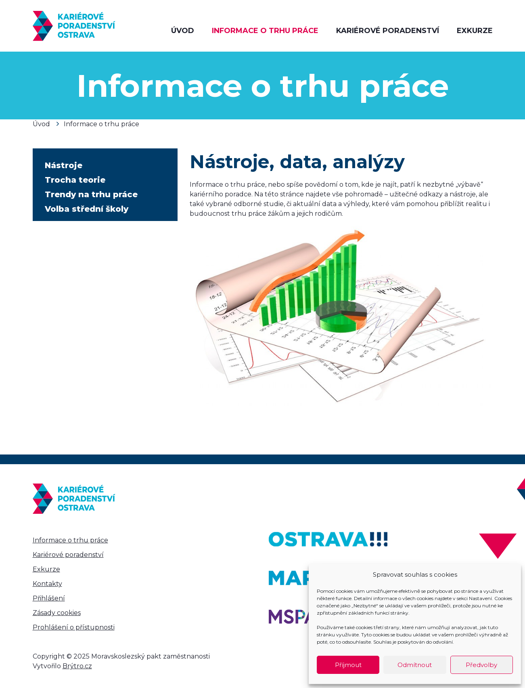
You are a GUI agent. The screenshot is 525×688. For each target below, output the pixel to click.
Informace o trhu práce (265, 30)
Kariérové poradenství (387, 30)
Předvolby (481, 665)
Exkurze (475, 30)
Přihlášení (49, 598)
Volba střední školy (86, 209)
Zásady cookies (57, 613)
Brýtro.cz (77, 666)
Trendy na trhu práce (91, 194)
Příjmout (348, 665)
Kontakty (47, 584)
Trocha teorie (75, 180)
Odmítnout (414, 665)
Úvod (182, 30)
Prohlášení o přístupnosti (74, 627)
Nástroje (63, 165)
